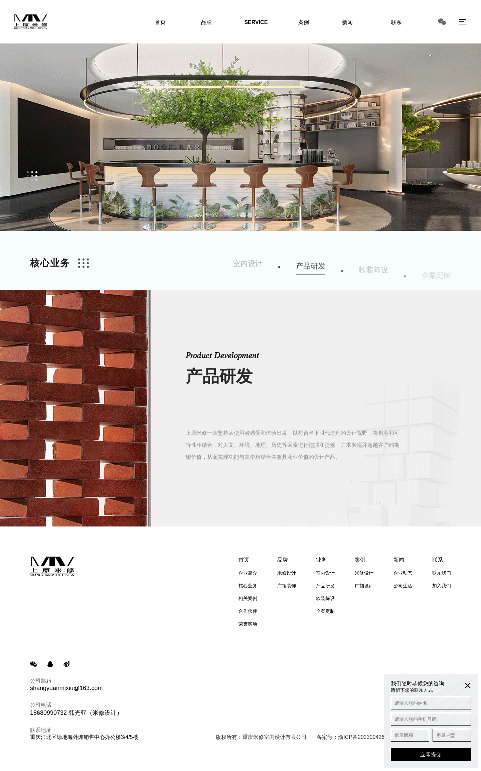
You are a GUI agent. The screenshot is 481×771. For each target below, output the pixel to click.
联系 (437, 560)
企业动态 (402, 573)
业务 (321, 560)
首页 (243, 560)
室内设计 (248, 277)
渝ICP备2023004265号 (365, 737)
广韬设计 (364, 585)
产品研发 (310, 284)
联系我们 (441, 573)
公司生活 (402, 585)
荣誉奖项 (247, 624)
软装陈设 (325, 598)
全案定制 (325, 611)
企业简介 (247, 573)
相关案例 (247, 598)
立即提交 (431, 754)
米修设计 (286, 573)
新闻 (398, 560)
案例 (360, 560)
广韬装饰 (286, 585)
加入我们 (441, 585)
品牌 (282, 560)
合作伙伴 (247, 611)
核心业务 (247, 585)
